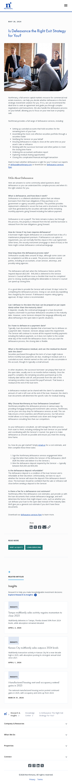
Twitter (42, 765)
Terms (40, 779)
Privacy (32, 779)
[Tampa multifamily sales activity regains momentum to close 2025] (36, 617)
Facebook (29, 765)
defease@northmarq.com (21, 164)
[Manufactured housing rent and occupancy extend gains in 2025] (36, 687)
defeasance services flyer (31, 514)
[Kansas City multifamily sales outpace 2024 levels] (36, 652)
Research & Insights (15, 714)
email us (41, 445)
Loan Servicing (34, 547)
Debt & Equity (16, 547)
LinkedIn (38, 765)
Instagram (33, 765)
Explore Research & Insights (20, 595)
